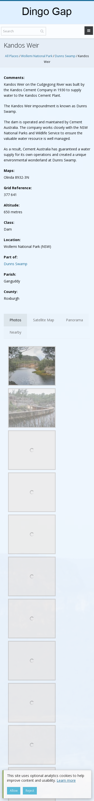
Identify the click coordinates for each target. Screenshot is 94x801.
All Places (12, 56)
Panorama (74, 320)
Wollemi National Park (36, 56)
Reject (30, 790)
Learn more (66, 780)
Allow (14, 790)
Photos (15, 320)
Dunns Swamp (65, 56)
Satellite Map (43, 320)
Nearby (15, 332)
